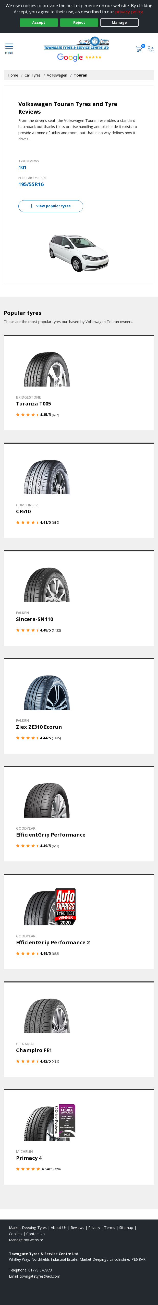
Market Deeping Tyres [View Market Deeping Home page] (28, 1227)
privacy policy (129, 12)
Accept (38, 22)
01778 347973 (40, 1270)
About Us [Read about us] (59, 1227)
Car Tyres (33, 75)
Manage (119, 22)
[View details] (79, 382)
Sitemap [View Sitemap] (126, 1227)
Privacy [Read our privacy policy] (94, 1227)
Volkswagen (57, 75)
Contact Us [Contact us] (35, 1233)
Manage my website (26, 1239)
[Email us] (40, 1276)
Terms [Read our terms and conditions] (109, 1227)
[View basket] (139, 48)
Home (13, 75)
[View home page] (79, 43)
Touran (80, 75)
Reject (79, 22)
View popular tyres (51, 206)
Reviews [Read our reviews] (77, 1227)
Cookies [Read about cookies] (15, 1233)
